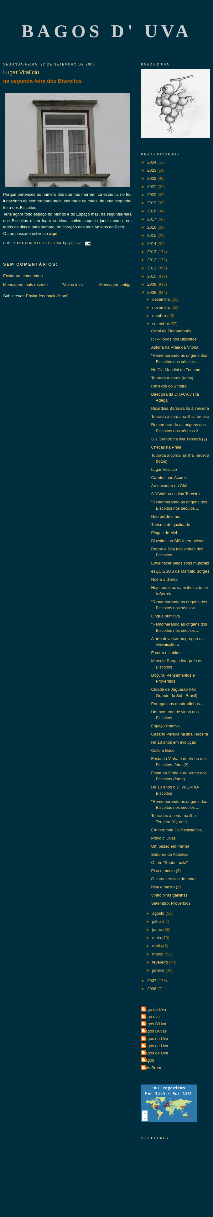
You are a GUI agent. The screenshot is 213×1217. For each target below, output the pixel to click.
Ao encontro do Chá (169, 485)
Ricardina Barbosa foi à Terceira (180, 408)
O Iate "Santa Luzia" (169, 862)
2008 (152, 292)
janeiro (159, 970)
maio (157, 937)
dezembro (161, 299)
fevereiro (160, 962)
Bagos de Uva (155, 1038)
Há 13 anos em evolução (173, 742)
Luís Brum (152, 1067)
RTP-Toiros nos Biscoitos (173, 339)
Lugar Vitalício (164, 469)
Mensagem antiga (115, 284)
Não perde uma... (166, 516)
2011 (152, 268)
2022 (152, 178)
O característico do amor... (175, 878)
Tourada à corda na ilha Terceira (180, 416)
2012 (152, 259)
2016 (152, 227)
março (158, 954)
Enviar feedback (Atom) (47, 296)
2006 (152, 988)
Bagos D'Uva (154, 1024)
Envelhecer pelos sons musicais (180, 563)
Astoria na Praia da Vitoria (174, 347)
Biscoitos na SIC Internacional (178, 540)
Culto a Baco (162, 750)
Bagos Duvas (155, 1031)
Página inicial (73, 284)
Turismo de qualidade (170, 524)
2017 (152, 219)
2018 (152, 211)
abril (156, 946)
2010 (152, 276)
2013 (152, 251)
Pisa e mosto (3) (166, 870)
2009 (152, 284)
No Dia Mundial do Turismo (175, 369)
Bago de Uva (154, 1009)
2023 (152, 170)
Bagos (148, 1060)
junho (157, 929)
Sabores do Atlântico (169, 854)
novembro (161, 307)
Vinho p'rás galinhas (169, 895)
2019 (152, 202)
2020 (152, 194)
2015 (152, 235)
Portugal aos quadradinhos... (177, 703)
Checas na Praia (166, 447)
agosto (159, 913)
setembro (161, 323)
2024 (152, 162)
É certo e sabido (165, 652)
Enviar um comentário (23, 275)
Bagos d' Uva (107, 31)
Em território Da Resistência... (178, 830)
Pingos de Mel (164, 532)
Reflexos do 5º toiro (168, 386)
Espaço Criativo (165, 726)
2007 (152, 980)
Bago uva (151, 1016)
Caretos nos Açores (168, 477)
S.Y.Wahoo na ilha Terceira (175, 493)
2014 (152, 243)
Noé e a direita (164, 579)
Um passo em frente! (170, 846)
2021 (152, 186)
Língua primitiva (165, 616)
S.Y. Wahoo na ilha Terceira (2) (179, 439)
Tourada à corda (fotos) (172, 378)
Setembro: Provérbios (170, 903)
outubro (159, 315)
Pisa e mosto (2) (166, 887)
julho (157, 921)
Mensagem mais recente (25, 284)
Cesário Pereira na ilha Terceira (179, 734)
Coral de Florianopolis (170, 331)
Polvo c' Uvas (163, 838)
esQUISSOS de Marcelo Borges (180, 571)
